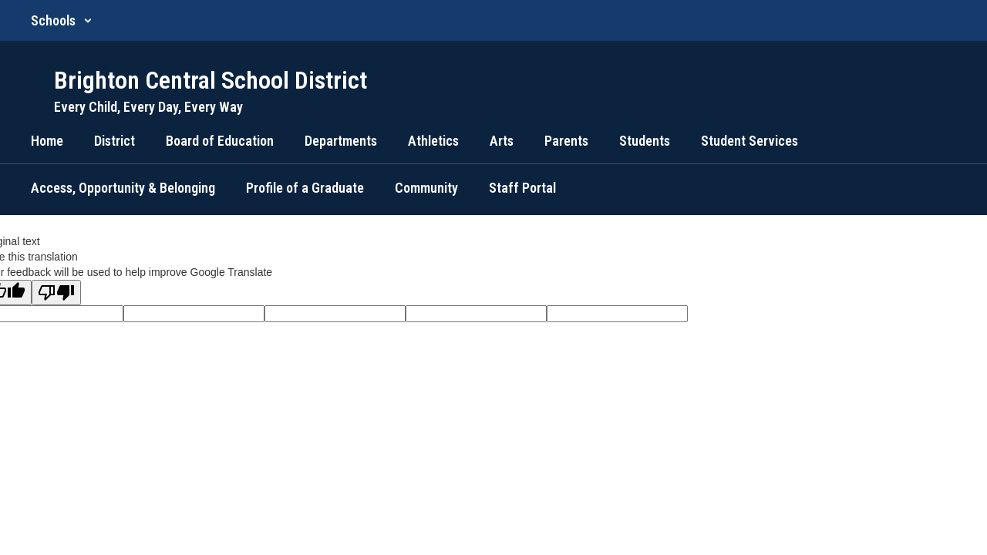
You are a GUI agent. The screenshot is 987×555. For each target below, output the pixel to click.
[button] (62, 20)
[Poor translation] (56, 292)
